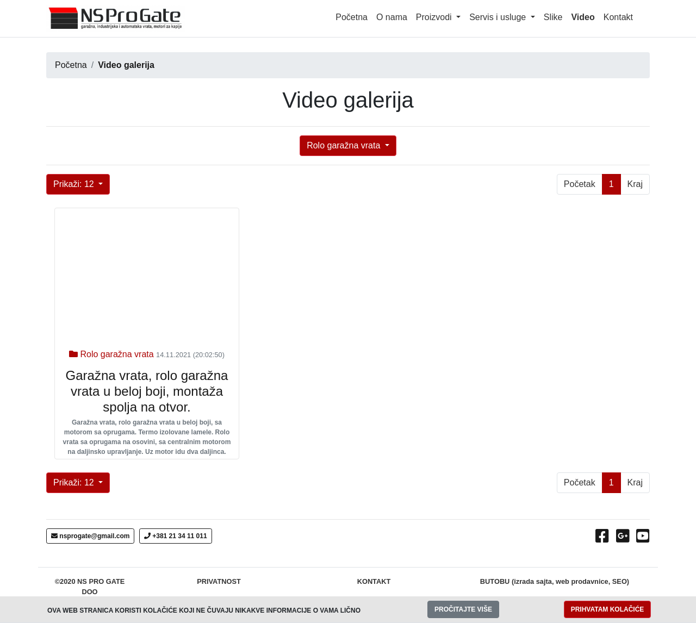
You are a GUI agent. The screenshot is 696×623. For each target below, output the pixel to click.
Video (585, 16)
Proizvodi (435, 17)
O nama (391, 17)
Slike (553, 17)
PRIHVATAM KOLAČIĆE (607, 609)
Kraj (635, 184)
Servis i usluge (499, 17)
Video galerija (126, 65)
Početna (351, 17)
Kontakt (618, 17)
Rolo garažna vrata (345, 145)
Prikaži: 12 (74, 184)
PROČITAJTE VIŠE (463, 609)
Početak (579, 184)
